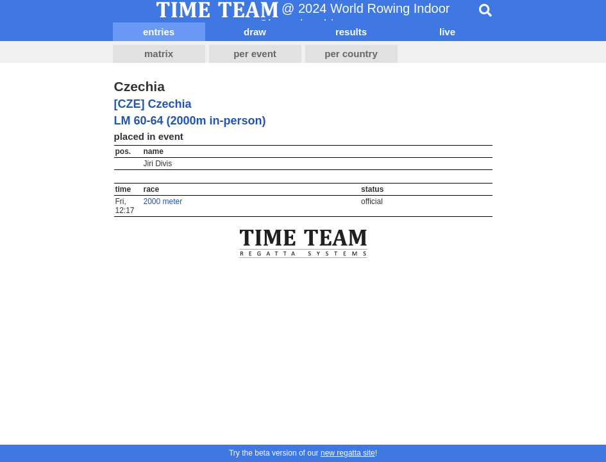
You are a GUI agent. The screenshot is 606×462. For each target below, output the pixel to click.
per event (254, 53)
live (447, 31)
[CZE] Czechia (153, 104)
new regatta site (348, 453)
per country (351, 53)
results (351, 31)
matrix (158, 53)
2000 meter (163, 201)
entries (158, 31)
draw (255, 31)
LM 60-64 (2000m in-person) (190, 120)
